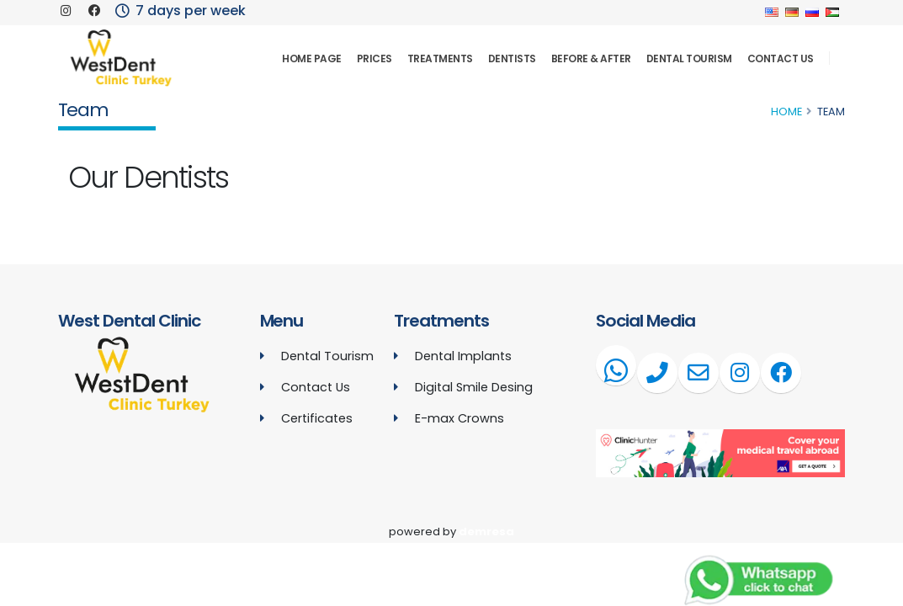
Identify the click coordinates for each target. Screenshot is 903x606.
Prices (374, 58)
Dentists (512, 58)
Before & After (591, 58)
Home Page (312, 58)
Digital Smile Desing (474, 387)
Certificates (317, 418)
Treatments (440, 58)
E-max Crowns (459, 418)
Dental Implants (463, 356)
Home (786, 111)
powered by (451, 532)
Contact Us (780, 58)
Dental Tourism (689, 58)
